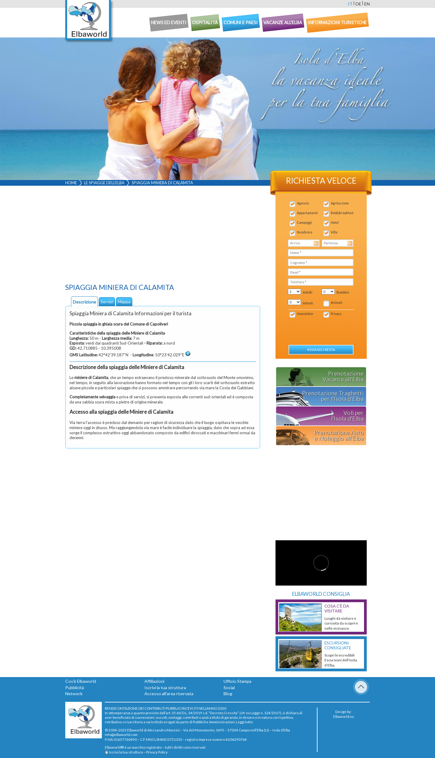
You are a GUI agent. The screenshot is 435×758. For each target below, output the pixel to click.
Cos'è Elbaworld (80, 681)
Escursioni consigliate (337, 645)
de (358, 3)
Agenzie (303, 203)
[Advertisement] (162, 236)
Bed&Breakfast (342, 213)
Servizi (107, 301)
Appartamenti (307, 213)
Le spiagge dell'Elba (104, 182)
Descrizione (84, 301)
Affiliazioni (154, 681)
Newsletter (305, 314)
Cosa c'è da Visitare (336, 608)
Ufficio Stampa (237, 681)
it (350, 3)
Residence (304, 232)
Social (229, 687)
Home (71, 182)
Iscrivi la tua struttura (165, 687)
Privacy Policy (157, 752)
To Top (361, 687)
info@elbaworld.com (121, 734)
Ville (334, 232)
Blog (228, 693)
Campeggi (304, 222)
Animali (336, 302)
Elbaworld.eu (343, 716)
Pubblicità (74, 687)
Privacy (336, 314)
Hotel (335, 222)
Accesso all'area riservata (168, 693)
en (367, 3)
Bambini (343, 292)
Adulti (307, 292)
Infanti (308, 303)
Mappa (124, 301)
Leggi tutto (244, 722)
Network (73, 693)
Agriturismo (340, 203)
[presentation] (320, 328)
